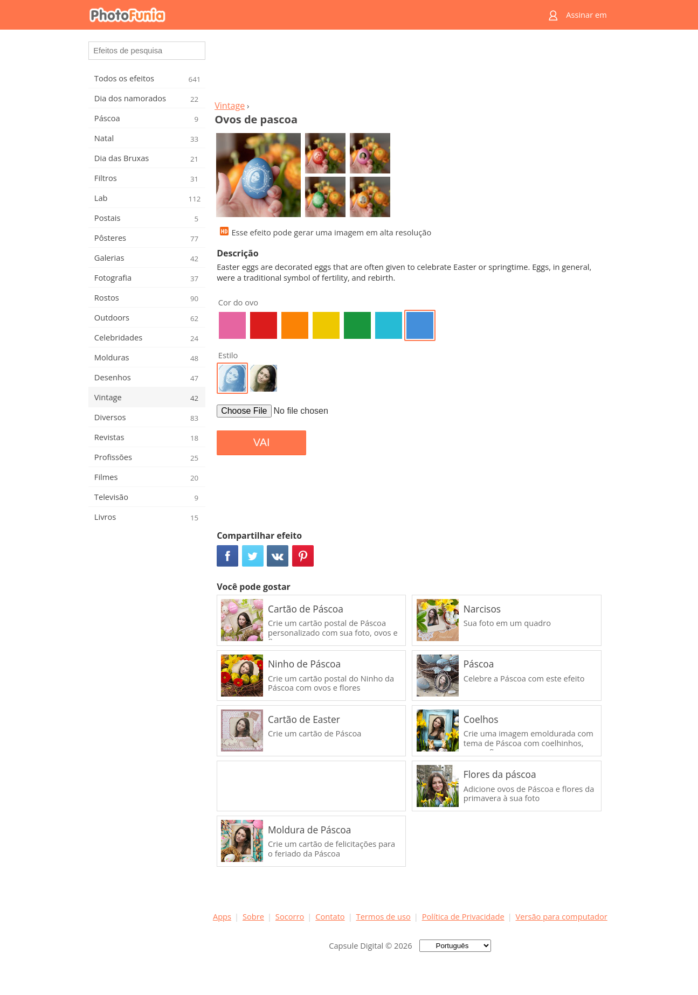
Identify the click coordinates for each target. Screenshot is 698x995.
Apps (222, 916)
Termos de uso (383, 916)
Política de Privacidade (463, 916)
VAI (261, 442)
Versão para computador (561, 916)
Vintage (230, 106)
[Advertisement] (410, 68)
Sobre (253, 916)
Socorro (290, 916)
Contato (329, 916)
